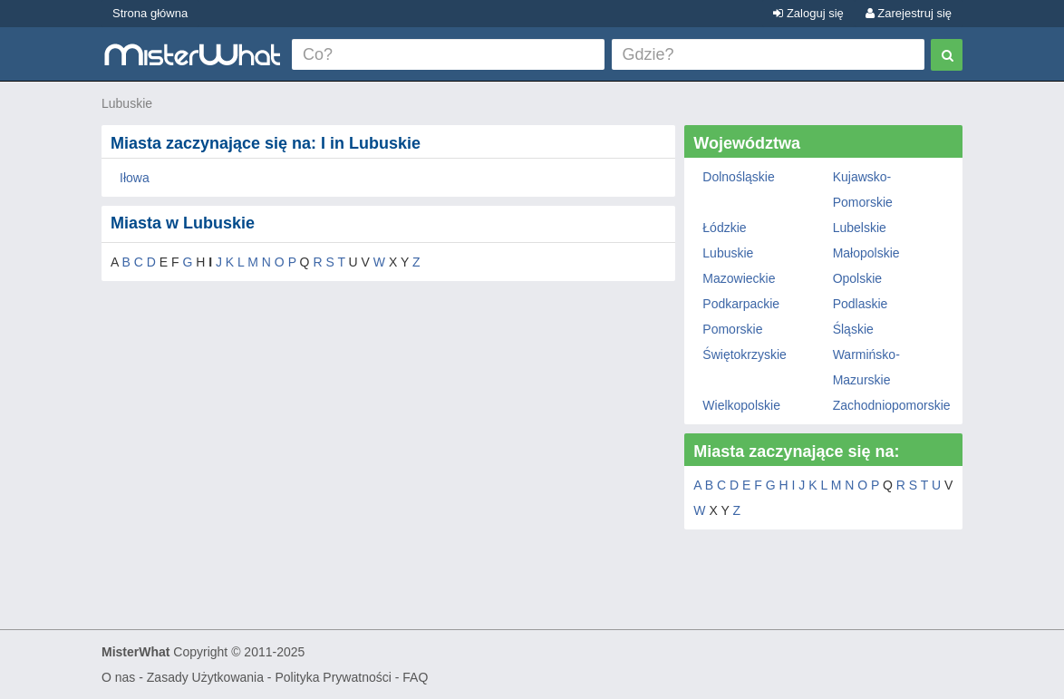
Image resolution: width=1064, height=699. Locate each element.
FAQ (415, 677)
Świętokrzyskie (744, 354)
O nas (118, 677)
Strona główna (150, 13)
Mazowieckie (738, 278)
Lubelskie (859, 227)
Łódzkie (724, 227)
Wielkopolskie (741, 405)
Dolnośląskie (738, 177)
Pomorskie (732, 329)
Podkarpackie (740, 303)
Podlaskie (860, 303)
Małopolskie (866, 253)
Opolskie (857, 278)
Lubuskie (127, 103)
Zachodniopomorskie (892, 405)
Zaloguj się (808, 13)
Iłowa (135, 177)
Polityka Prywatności (333, 677)
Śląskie (853, 329)
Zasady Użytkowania (205, 677)
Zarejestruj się (909, 13)
